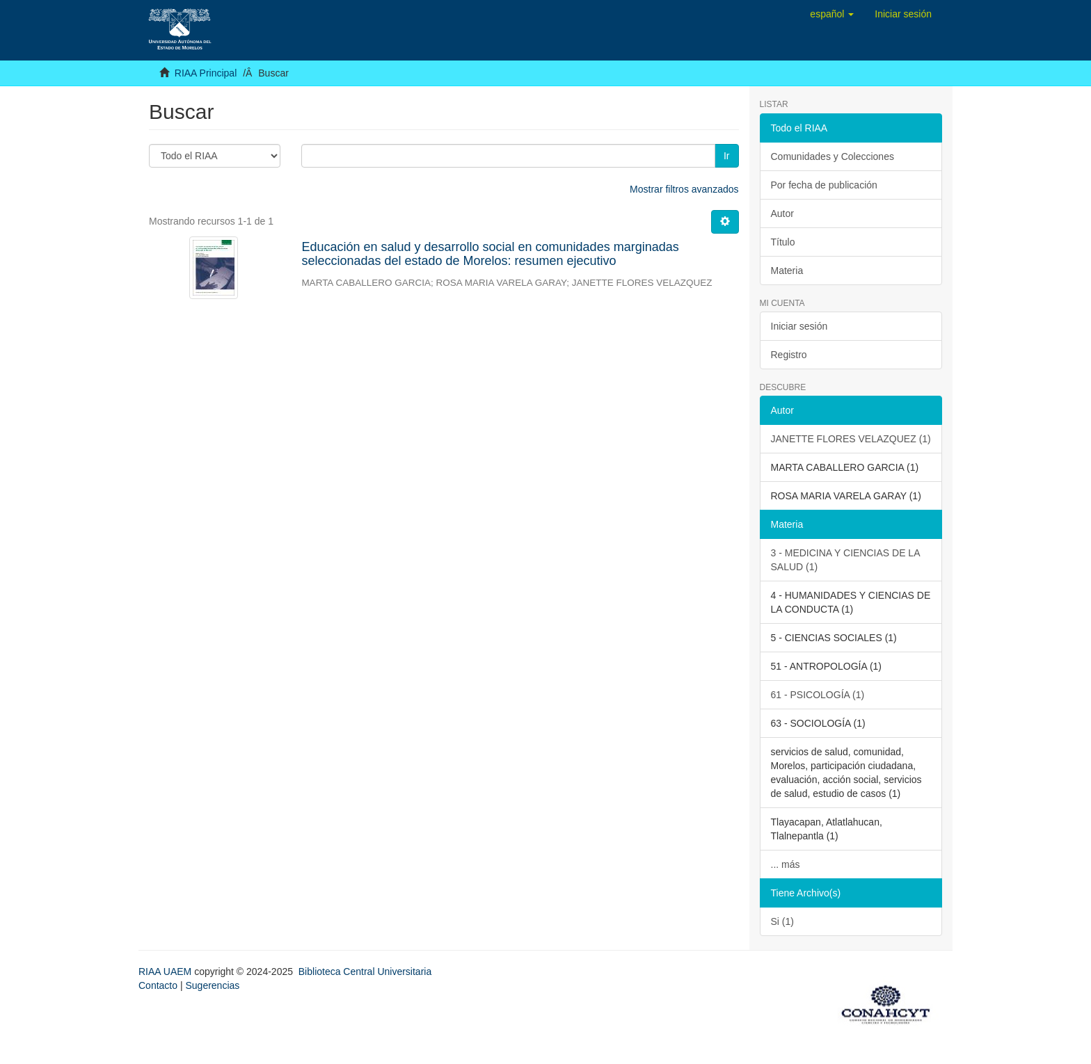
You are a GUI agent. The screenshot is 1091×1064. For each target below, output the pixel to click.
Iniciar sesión (799, 326)
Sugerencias (212, 985)
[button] (831, 14)
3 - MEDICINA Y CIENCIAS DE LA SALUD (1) (846, 559)
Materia (787, 270)
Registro (789, 354)
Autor (782, 213)
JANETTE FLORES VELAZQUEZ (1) (851, 438)
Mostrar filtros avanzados (684, 189)
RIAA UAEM (166, 971)
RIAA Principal (206, 73)
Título (783, 242)
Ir (727, 155)
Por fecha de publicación (824, 185)
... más (785, 864)
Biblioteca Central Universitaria (364, 971)
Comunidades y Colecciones (832, 156)
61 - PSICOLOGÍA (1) (818, 694)
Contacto (157, 985)
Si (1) (782, 921)
